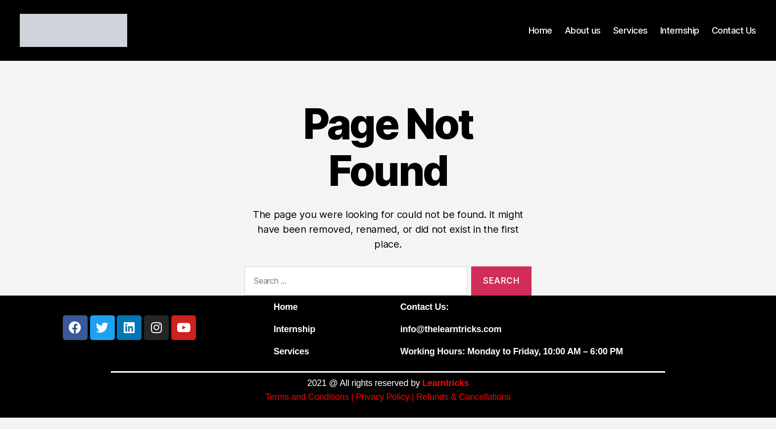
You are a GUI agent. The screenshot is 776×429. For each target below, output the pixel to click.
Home (540, 36)
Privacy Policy (382, 408)
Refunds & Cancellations (463, 408)
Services (630, 36)
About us (583, 36)
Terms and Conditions (307, 408)
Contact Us (734, 36)
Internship (679, 36)
